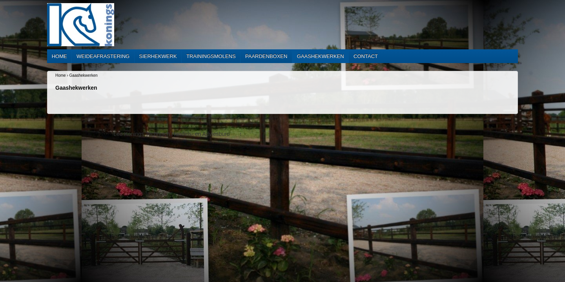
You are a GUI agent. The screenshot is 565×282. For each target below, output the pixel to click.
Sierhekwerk (158, 56)
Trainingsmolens (211, 56)
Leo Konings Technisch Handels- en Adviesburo (171, 134)
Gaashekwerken (320, 56)
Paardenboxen (266, 56)
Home (59, 56)
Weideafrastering (103, 56)
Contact (366, 56)
